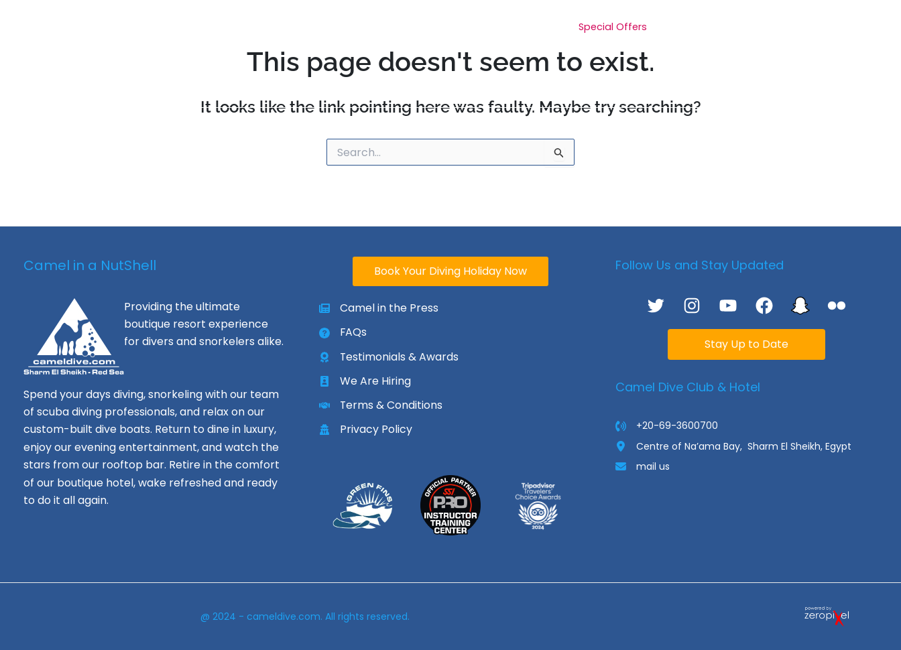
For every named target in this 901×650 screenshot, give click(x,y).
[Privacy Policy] (365, 429)
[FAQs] (343, 332)
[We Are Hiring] (365, 380)
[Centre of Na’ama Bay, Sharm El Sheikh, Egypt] (733, 446)
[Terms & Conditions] (381, 405)
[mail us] (642, 466)
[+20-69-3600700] (666, 425)
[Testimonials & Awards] (389, 356)
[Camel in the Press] (378, 307)
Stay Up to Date (746, 343)
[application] (186, 27)
